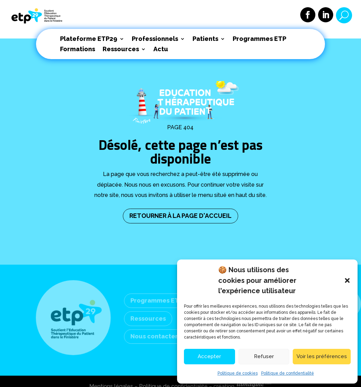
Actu (160, 50)
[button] (347, 280)
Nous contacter (154, 336)
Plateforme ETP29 (88, 39)
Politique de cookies (238, 373)
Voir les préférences (321, 356)
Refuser (264, 356)
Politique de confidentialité (287, 373)
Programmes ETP (259, 39)
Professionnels (155, 39)
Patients (205, 39)
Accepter (209, 356)
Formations (77, 50)
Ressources (121, 50)
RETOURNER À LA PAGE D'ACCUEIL (180, 215)
